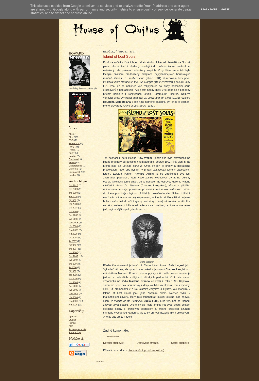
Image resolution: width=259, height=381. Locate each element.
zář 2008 (73, 204)
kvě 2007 (73, 260)
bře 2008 (73, 226)
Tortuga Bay (75, 332)
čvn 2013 (73, 185)
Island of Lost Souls (119, 56)
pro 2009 (73, 189)
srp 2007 (73, 249)
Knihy (71, 153)
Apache (72, 316)
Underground (75, 165)
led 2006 (73, 304)
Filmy (71, 146)
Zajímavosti (74, 172)
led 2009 (73, 196)
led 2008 (73, 234)
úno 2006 (73, 301)
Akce (71, 134)
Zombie (72, 175)
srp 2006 (73, 278)
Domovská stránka (148, 342)
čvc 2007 (73, 252)
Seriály (72, 162)
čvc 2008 (73, 211)
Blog (71, 137)
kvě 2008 (73, 219)
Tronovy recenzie (77, 329)
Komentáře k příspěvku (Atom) (146, 350)
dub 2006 (73, 293)
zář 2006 (73, 275)
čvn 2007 (73, 256)
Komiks (72, 156)
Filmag (72, 323)
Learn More (209, 9)
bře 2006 (73, 297)
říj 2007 (72, 245)
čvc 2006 (73, 282)
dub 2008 (73, 222)
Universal (73, 169)
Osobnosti (74, 159)
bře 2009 (73, 193)
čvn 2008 (73, 215)
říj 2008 (72, 200)
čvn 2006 (73, 286)
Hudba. (72, 149)
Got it (225, 9)
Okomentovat (113, 336)
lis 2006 (73, 267)
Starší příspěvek (180, 342)
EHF (71, 326)
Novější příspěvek (113, 342)
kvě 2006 (73, 290)
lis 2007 (73, 241)
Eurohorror (74, 143)
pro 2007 (73, 237)
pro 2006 (73, 264)
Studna (72, 320)
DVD (71, 140)
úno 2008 (73, 230)
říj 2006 (72, 271)
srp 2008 (73, 207)
